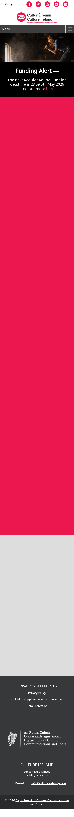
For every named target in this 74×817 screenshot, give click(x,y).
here (50, 88)
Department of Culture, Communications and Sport (42, 802)
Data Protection (37, 706)
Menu (6, 29)
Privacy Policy (37, 693)
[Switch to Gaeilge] (9, 4)
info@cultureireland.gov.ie (48, 783)
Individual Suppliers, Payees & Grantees (37, 699)
